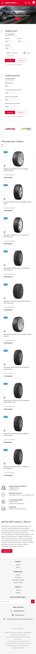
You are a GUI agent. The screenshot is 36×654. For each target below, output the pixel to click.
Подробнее (6, 551)
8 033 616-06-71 (19, 611)
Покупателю (18, 571)
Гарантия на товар (18, 580)
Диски (18, 567)
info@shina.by (19, 615)
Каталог (17, 18)
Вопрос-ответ (18, 582)
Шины (18, 565)
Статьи (18, 590)
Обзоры (18, 592)
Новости (18, 587)
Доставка (18, 577)
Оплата (18, 575)
